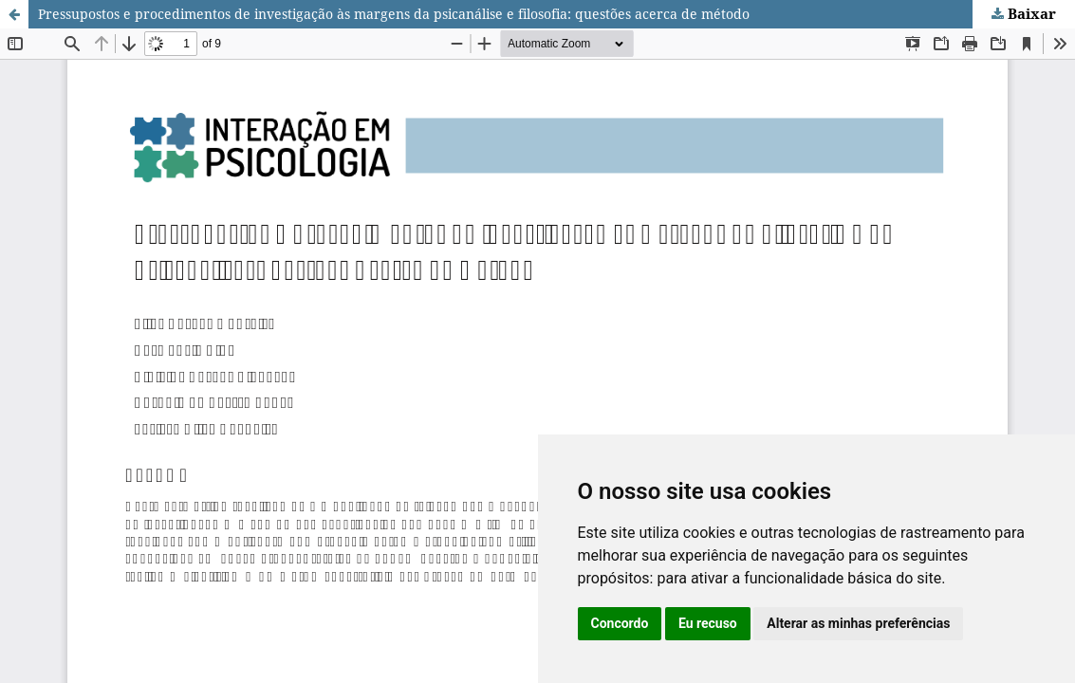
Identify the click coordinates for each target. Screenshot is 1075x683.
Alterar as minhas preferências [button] (858, 623)
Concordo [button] (620, 623)
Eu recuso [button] (707, 623)
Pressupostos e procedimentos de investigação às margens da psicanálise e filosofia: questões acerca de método (394, 14)
